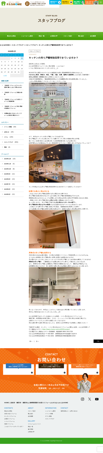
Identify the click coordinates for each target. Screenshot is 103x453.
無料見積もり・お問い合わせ (69, 439)
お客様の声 (53, 36)
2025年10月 (7, 169)
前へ (31, 341)
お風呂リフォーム (9, 446)
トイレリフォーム (9, 449)
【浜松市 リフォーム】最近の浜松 (13, 93)
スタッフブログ (8, 142)
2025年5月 (7, 194)
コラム (6, 137)
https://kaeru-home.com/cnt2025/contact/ (56, 329)
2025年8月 (7, 179)
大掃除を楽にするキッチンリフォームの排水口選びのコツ (13, 114)
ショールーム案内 (27, 36)
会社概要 (93, 36)
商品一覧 (41, 36)
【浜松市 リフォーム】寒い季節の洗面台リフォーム (13, 107)
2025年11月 (7, 163)
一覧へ (98, 341)
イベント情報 (8, 127)
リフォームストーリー (34, 452)
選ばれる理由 (11, 36)
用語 (5, 147)
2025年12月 (7, 158)
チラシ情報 (48, 444)
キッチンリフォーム (10, 444)
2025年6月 (7, 189)
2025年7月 (7, 184)
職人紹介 (81, 36)
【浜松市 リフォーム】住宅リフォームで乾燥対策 (13, 100)
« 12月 (5, 75)
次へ (37, 341)
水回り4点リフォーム (10, 441)
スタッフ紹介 (68, 36)
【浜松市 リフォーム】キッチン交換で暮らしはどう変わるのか (13, 86)
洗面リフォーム (8, 451)
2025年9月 (7, 174)
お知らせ (6, 132)
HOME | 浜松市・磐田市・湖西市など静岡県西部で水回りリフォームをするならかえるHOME (36, 430)
